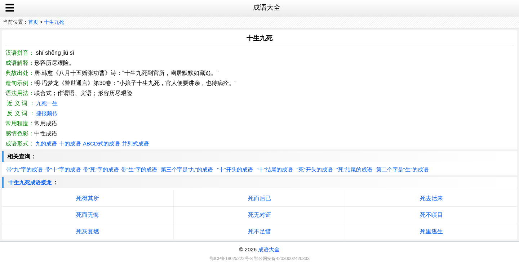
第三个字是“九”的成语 (187, 169)
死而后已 (259, 198)
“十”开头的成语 (235, 169)
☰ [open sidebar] (9, 8)
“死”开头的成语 (315, 169)
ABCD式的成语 (101, 143)
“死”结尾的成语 (354, 169)
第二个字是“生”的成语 (402, 169)
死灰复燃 (87, 231)
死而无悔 (87, 215)
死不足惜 (259, 231)
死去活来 (431, 198)
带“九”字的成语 (24, 169)
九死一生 (47, 103)
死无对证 (259, 215)
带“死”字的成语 (101, 169)
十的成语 (70, 143)
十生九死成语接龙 (30, 182)
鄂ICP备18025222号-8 (231, 258)
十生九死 (54, 22)
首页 (33, 22)
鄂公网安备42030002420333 (281, 258)
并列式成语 (135, 143)
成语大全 (269, 249)
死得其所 (87, 198)
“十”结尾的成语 (275, 169)
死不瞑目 (431, 215)
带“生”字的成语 (139, 169)
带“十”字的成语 (63, 169)
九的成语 (46, 143)
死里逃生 (431, 231)
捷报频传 (47, 113)
